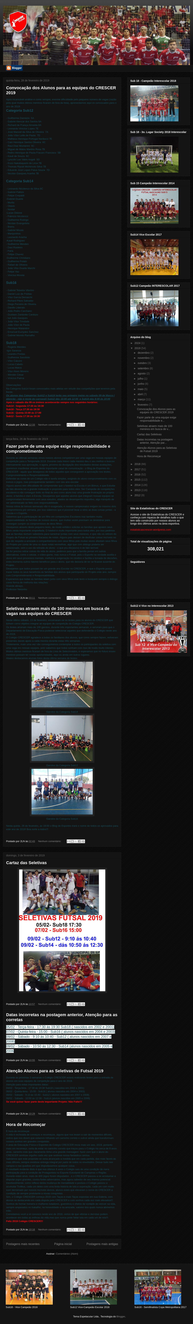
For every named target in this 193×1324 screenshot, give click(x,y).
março (142, 399)
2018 (138, 464)
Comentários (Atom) (67, 1253)
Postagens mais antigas (102, 1244)
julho (141, 378)
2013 (138, 490)
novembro (144, 357)
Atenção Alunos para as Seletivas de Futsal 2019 (54, 1070)
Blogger (121, 1316)
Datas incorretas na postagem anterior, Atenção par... (155, 441)
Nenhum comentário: (50, 424)
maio (141, 389)
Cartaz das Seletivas (26, 862)
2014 (138, 484)
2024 (138, 343)
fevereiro (143, 404)
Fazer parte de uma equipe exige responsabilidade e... (156, 419)
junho (141, 383)
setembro (143, 368)
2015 (138, 479)
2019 (138, 348)
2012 (138, 495)
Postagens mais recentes (23, 1244)
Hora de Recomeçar (26, 1124)
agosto (142, 373)
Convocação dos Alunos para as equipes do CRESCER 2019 (156, 411)
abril (140, 394)
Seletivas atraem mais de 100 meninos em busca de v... (154, 427)
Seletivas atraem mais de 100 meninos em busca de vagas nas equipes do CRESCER (57, 611)
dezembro (144, 352)
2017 (138, 469)
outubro (142, 363)
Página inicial (63, 1244)
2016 (138, 474)
